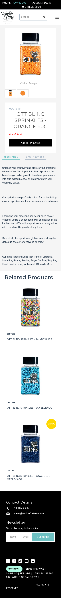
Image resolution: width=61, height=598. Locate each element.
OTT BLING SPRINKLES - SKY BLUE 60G (29, 407)
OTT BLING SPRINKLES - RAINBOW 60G (29, 339)
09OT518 (11, 334)
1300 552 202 (18, 2)
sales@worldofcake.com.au (29, 513)
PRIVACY (39, 568)
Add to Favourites (30, 142)
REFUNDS (25, 573)
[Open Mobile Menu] (57, 17)
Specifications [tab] (35, 157)
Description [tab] (11, 157)
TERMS (28, 568)
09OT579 (11, 402)
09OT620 (11, 471)
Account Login (42, 3)
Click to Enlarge (28, 83)
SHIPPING (12, 573)
